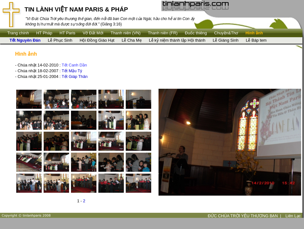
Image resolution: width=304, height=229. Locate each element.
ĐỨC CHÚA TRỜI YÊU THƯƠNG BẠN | (244, 215)
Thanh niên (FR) (163, 33)
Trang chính (18, 33)
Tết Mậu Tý (72, 70)
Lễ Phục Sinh (60, 40)
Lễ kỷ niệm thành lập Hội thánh (177, 40)
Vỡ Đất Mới (93, 33)
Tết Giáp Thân (75, 76)
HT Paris (67, 33)
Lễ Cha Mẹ (131, 40)
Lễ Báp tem (256, 40)
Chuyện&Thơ (226, 33)
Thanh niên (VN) (126, 33)
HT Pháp (44, 33)
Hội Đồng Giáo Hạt (97, 40)
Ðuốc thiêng (196, 33)
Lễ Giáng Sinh (225, 40)
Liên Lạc (293, 215)
